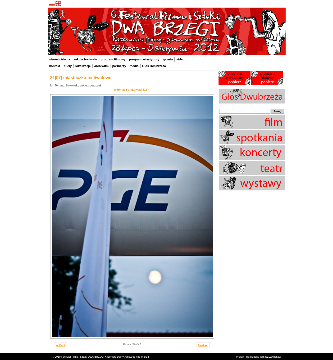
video (180, 59)
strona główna (59, 59)
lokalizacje (83, 66)
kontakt (54, 66)
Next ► (203, 345)
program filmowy (113, 59)
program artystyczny (144, 59)
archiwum (101, 66)
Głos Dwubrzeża (154, 66)
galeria (168, 59)
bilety (68, 66)
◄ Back (61, 345)
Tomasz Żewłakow (270, 356)
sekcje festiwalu (85, 59)
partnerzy (119, 66)
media (134, 66)
